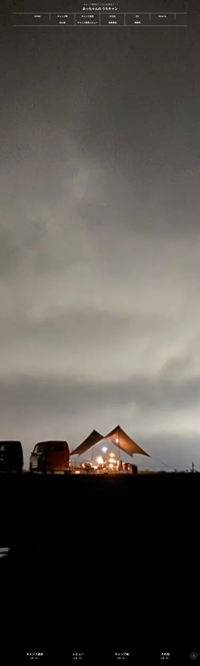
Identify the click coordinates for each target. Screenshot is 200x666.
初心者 (62, 22)
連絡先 (138, 22)
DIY (137, 16)
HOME (37, 16)
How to (162, 16)
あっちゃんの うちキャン (100, 8)
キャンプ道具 (87, 16)
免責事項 (112, 22)
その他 (112, 16)
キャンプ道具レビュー (87, 22)
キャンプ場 (62, 16)
